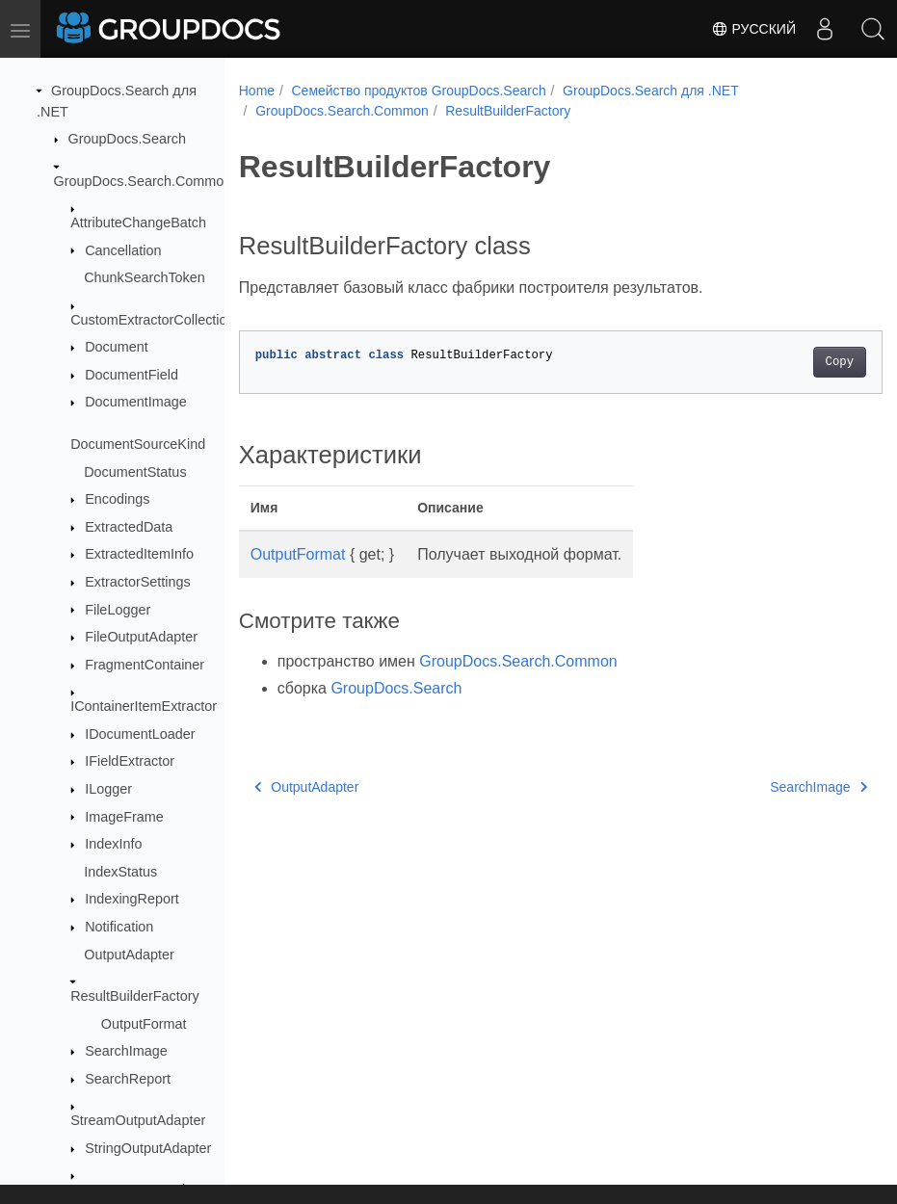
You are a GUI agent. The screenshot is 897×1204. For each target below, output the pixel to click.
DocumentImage (136, 401)
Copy (794, 362)
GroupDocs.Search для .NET (651, 90)
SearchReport (128, 1078)
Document (116, 346)
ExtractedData (128, 527)
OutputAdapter (129, 954)
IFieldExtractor (129, 761)
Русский (753, 29)
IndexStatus (120, 871)
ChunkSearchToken (144, 277)
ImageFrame (124, 816)
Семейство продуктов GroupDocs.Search (418, 90)
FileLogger (117, 609)
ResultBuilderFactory (134, 996)
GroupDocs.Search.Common (143, 181)
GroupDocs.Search (127, 138)
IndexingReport (132, 898)
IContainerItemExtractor (143, 706)
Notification (119, 926)
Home (257, 90)
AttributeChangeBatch (138, 222)
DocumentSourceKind (137, 444)
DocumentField (131, 374)
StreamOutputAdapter (137, 1120)
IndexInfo (113, 843)
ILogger (108, 789)
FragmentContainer (144, 664)
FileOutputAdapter (141, 636)
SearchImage (126, 1051)
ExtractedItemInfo (139, 554)
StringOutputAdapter (148, 1148)
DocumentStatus (135, 472)
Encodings (117, 499)
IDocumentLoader (140, 734)
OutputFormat (144, 1024)
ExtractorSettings (138, 581)
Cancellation (123, 250)
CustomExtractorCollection (152, 319)
